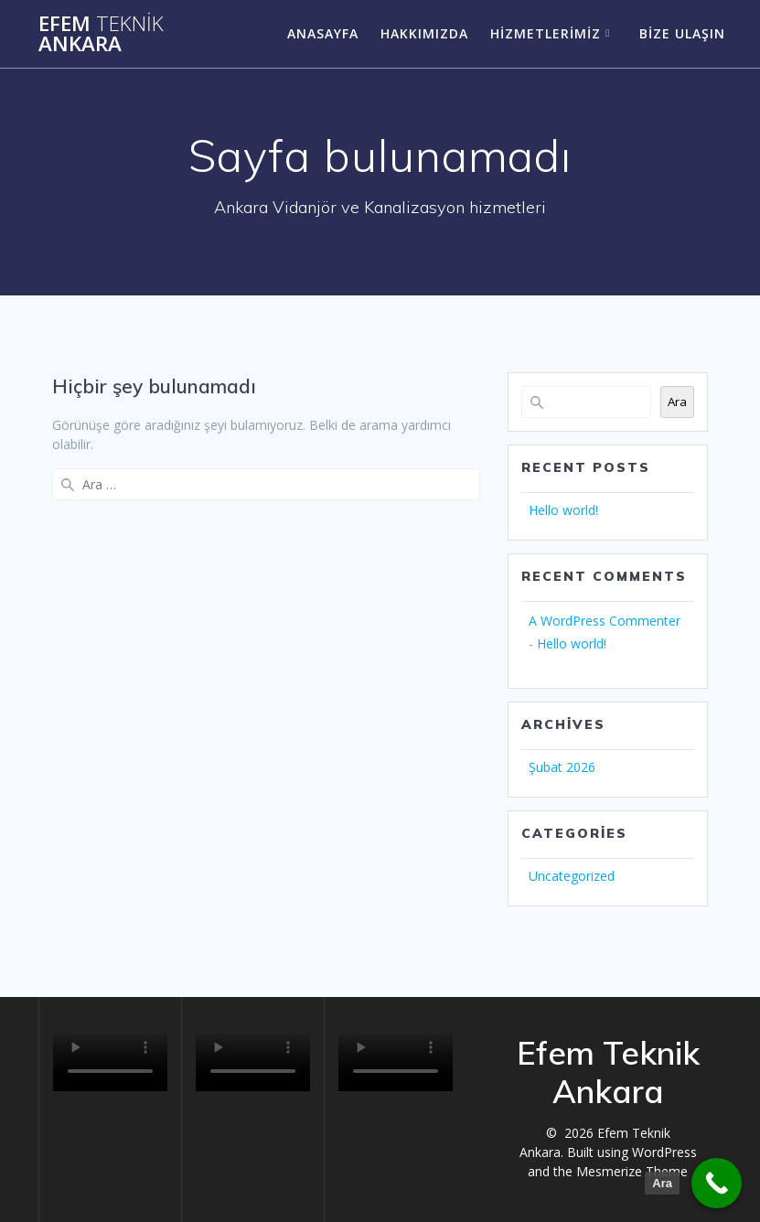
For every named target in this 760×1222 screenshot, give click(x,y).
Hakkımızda (424, 33)
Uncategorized (572, 875)
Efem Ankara (101, 34)
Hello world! (563, 510)
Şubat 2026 (562, 767)
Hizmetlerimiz (545, 33)
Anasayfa (323, 33)
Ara (677, 401)
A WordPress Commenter (604, 620)
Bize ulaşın (682, 33)
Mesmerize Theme (632, 1171)
